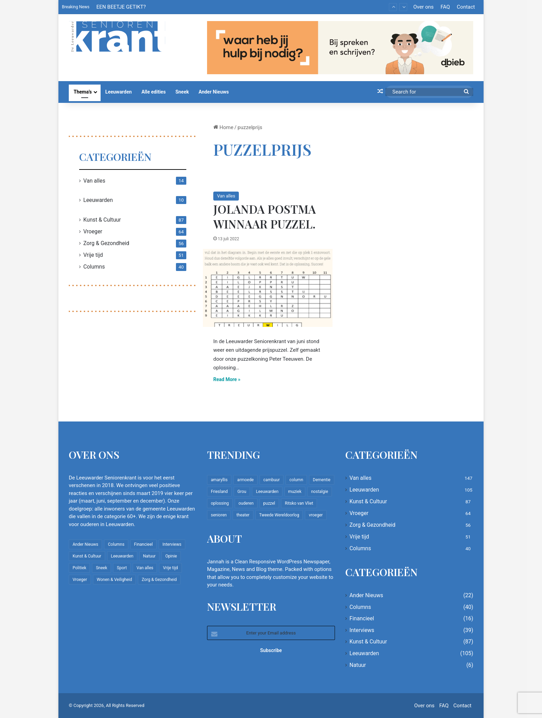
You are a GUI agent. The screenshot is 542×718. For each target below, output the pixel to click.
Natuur (357, 665)
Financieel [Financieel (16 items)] (143, 544)
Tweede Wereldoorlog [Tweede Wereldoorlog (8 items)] (279, 515)
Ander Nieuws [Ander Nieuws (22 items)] (85, 544)
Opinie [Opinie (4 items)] (171, 556)
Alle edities (153, 92)
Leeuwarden (118, 92)
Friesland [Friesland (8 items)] (219, 491)
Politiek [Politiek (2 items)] (79, 567)
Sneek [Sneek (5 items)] (101, 567)
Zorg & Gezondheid (106, 243)
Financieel (361, 618)
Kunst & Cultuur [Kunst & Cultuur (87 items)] (87, 556)
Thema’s (83, 92)
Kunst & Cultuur (102, 219)
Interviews (361, 630)
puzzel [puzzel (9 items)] (269, 503)
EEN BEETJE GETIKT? (121, 7)
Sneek (182, 92)
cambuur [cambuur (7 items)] (271, 479)
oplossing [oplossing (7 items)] (220, 503)
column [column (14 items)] (296, 479)
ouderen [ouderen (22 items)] (246, 503)
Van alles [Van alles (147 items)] (145, 567)
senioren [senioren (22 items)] (219, 515)
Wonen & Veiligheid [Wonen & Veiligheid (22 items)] (114, 579)
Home (223, 127)
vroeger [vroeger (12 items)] (316, 515)
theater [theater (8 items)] (243, 515)
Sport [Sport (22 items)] (122, 567)
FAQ (445, 7)
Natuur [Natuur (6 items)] (149, 556)
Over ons (423, 7)
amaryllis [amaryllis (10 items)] (219, 479)
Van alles (226, 195)
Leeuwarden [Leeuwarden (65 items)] (267, 491)
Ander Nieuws (213, 92)
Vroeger (92, 231)
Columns (94, 266)
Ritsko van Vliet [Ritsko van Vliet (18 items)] (299, 503)
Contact (466, 7)
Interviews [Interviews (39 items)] (171, 544)
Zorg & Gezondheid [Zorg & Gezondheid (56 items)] (159, 579)
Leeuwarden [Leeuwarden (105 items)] (122, 556)
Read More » (227, 379)
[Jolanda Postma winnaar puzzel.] (268, 288)
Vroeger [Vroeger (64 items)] (80, 579)
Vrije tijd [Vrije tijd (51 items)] (170, 567)
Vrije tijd (93, 255)
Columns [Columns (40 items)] (116, 544)
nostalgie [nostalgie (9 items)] (319, 491)
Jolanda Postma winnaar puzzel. (264, 216)
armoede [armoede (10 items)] (245, 479)
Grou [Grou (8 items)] (241, 491)
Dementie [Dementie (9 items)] (321, 479)
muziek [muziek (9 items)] (294, 491)
